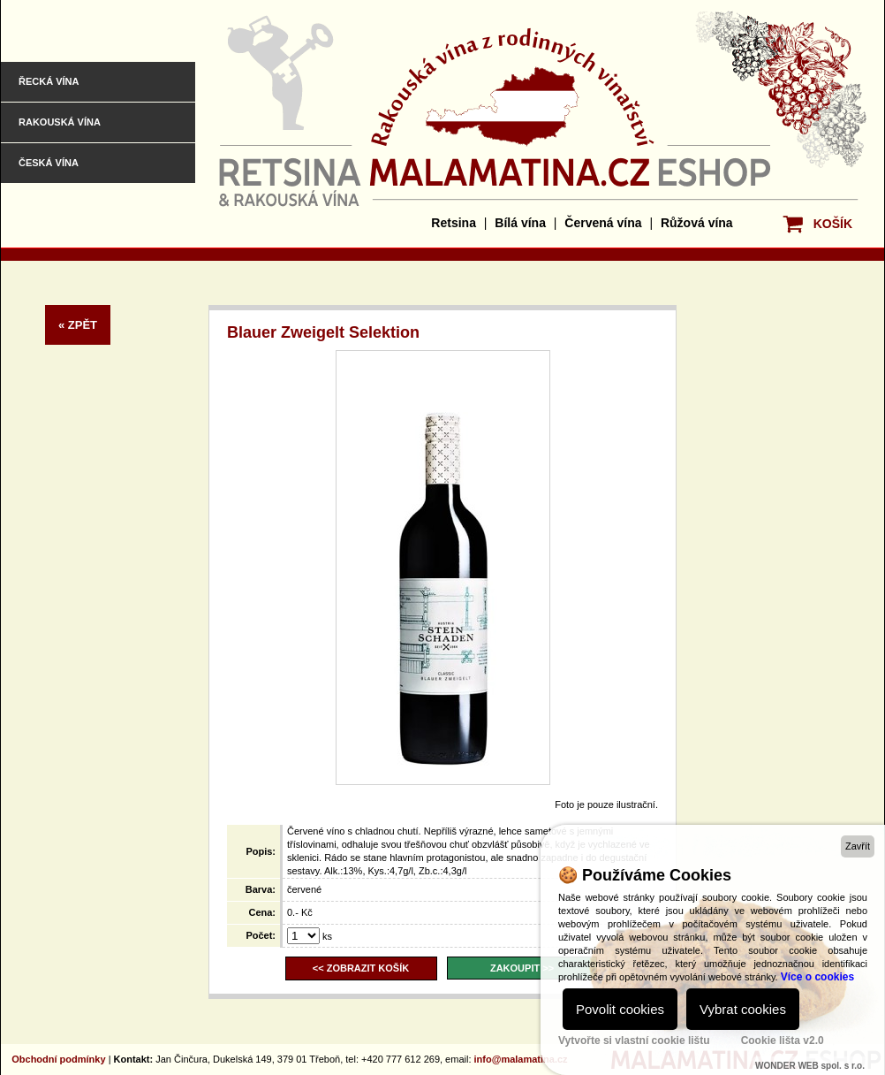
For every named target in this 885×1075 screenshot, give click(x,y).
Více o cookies (817, 977)
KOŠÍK (832, 224)
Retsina (453, 223)
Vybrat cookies (743, 1009)
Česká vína (49, 162)
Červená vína (602, 223)
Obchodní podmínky (58, 1059)
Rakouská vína (60, 122)
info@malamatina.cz (521, 1059)
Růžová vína (697, 223)
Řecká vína (49, 81)
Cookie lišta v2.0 (782, 1040)
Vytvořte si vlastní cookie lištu (634, 1040)
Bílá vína (520, 223)
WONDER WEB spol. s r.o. (810, 1066)
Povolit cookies (620, 1009)
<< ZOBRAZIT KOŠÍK (361, 968)
